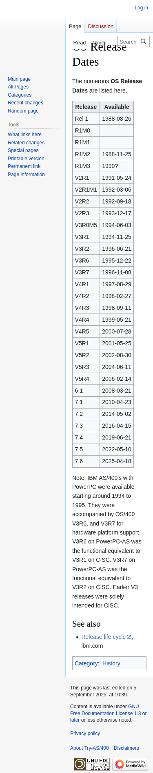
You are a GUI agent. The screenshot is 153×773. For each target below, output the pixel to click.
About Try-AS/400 (89, 748)
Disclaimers (126, 748)
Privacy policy (85, 733)
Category (86, 663)
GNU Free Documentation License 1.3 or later (108, 713)
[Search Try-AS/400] (133, 41)
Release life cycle (103, 637)
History (111, 663)
